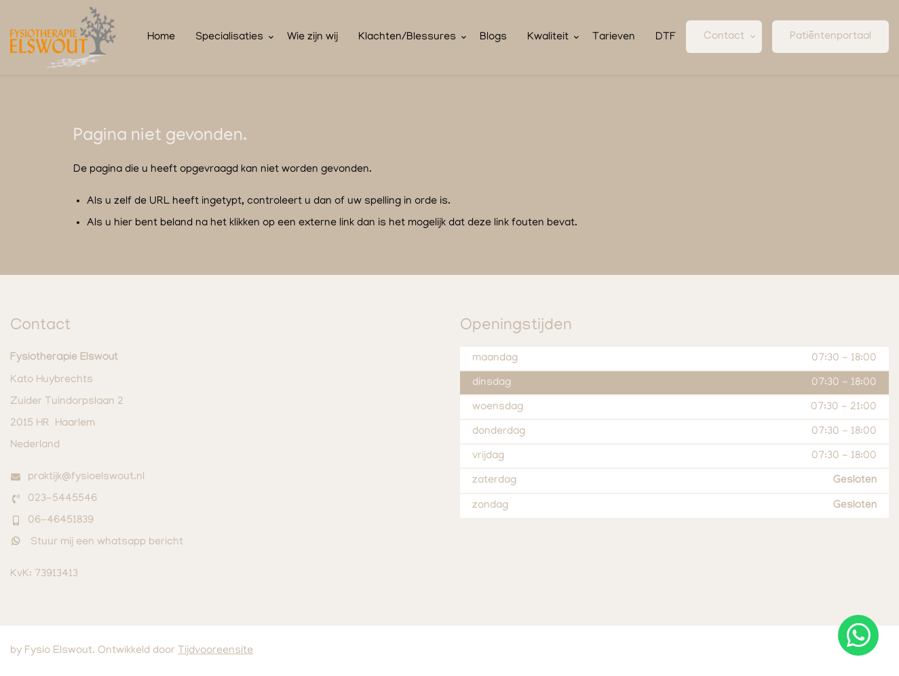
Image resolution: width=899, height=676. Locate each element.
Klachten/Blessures (407, 37)
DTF (665, 37)
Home (161, 37)
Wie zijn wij (312, 37)
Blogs (493, 37)
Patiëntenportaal (830, 37)
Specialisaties (229, 37)
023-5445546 (62, 499)
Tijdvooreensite (215, 651)
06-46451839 (61, 520)
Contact (724, 37)
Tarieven (613, 37)
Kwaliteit (548, 37)
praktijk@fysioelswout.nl (86, 477)
